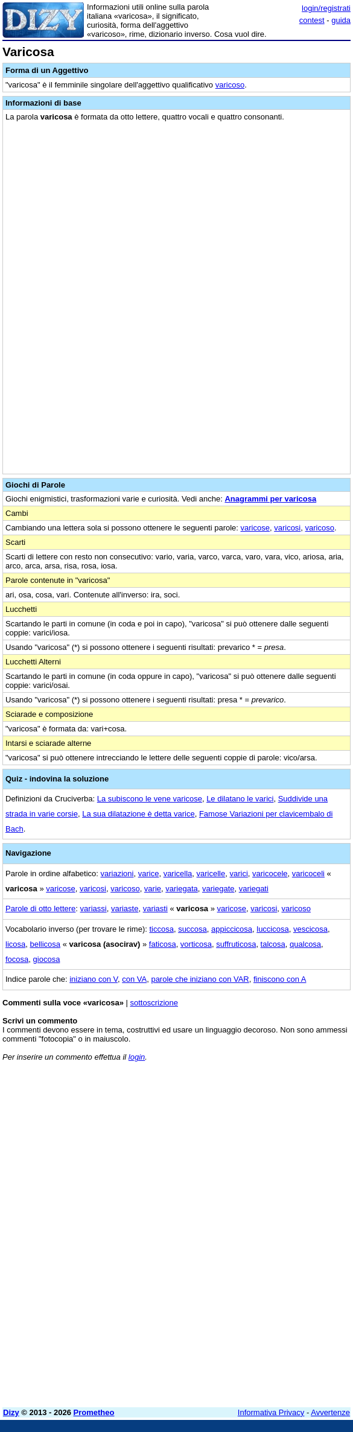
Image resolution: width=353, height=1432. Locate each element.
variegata (181, 888)
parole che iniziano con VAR (200, 979)
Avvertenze (330, 1412)
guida (341, 20)
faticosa (162, 944)
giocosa (46, 959)
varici (238, 873)
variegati (254, 888)
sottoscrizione (153, 1002)
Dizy (11, 1412)
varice (148, 873)
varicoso (229, 84)
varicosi (287, 527)
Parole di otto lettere (40, 908)
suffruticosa (236, 944)
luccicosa (272, 929)
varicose (255, 527)
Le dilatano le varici (239, 798)
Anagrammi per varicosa (270, 498)
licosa (15, 944)
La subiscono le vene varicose (149, 798)
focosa (16, 959)
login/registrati (326, 8)
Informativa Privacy (271, 1412)
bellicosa (45, 944)
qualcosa (305, 944)
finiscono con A (279, 979)
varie (152, 888)
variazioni (117, 873)
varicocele (270, 873)
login (137, 1056)
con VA (134, 979)
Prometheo (94, 1412)
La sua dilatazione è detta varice (138, 813)
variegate (218, 888)
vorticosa (196, 944)
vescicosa (310, 929)
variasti (155, 908)
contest (312, 20)
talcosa (273, 944)
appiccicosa (231, 929)
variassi (93, 908)
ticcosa (161, 929)
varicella (178, 873)
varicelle (211, 873)
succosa (192, 929)
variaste (125, 908)
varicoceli (308, 873)
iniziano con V (93, 979)
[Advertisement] (176, 1313)
